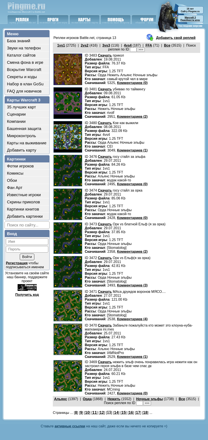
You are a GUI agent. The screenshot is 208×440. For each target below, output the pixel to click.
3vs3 (106, 45)
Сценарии (16, 114)
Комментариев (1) (132, 150)
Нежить (114, 399)
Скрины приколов (23, 202)
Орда (87, 399)
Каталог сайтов (21, 55)
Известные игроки (24, 194)
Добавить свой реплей (176, 38)
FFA (148, 45)
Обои (12, 180)
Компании (16, 121)
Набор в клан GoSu (25, 84)
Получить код (27, 295)
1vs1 (61, 45)
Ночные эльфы (149, 399)
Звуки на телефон (24, 48)
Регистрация (17, 263)
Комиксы (15, 173)
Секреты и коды (22, 76)
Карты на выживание (27, 143)
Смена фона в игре (25, 62)
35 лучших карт (21, 107)
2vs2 (84, 45)
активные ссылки (70, 426)
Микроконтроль (21, 135)
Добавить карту (21, 150)
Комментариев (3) (132, 285)
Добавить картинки (25, 216)
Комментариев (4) (132, 319)
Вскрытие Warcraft (24, 69)
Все (167, 45)
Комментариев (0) (132, 83)
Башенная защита (24, 128)
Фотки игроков (20, 166)
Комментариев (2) (132, 116)
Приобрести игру (190, 18)
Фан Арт (14, 187)
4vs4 (128, 45)
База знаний (18, 41)
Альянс (60, 399)
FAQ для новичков (24, 91)
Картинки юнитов (23, 209)
